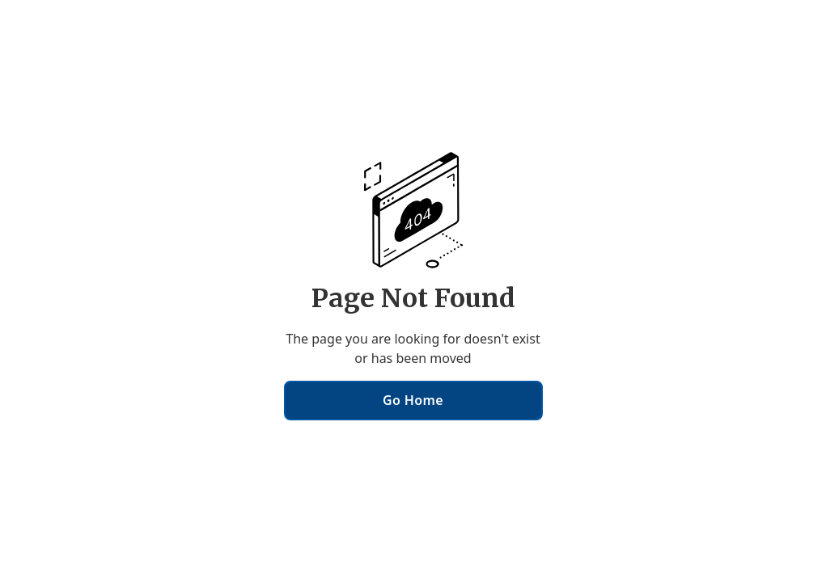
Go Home (413, 400)
